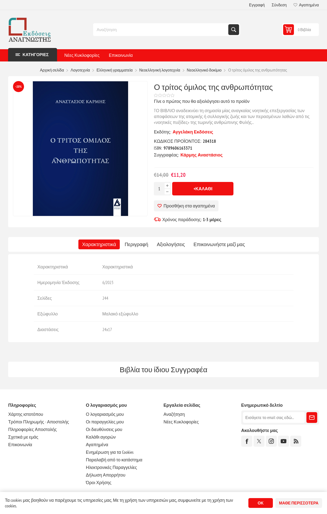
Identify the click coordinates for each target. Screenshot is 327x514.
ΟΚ (261, 503)
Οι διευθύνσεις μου (104, 429)
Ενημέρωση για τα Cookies (109, 452)
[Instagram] (271, 441)
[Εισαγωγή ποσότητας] (159, 188)
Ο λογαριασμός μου (105, 414)
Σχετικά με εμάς (23, 437)
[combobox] (161, 29)
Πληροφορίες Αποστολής (32, 429)
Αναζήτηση (233, 29)
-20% (18, 86)
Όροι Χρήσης (98, 482)
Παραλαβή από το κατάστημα (114, 460)
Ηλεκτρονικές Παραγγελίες (111, 467)
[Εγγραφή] (274, 417)
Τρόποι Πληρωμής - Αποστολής (38, 422)
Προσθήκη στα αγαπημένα (189, 206)
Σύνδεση (279, 4)
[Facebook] (246, 441)
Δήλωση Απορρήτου (105, 475)
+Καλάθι (203, 188)
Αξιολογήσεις (171, 244)
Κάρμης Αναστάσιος (202, 155)
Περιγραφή (136, 244)
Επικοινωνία (121, 55)
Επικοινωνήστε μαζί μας (219, 244)
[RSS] (295, 441)
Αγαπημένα (97, 444)
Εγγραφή (257, 4)
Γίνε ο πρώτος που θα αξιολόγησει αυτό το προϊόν (201, 101)
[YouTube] (283, 441)
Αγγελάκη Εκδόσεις (193, 132)
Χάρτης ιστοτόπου (25, 414)
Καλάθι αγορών (101, 437)
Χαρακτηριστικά (99, 244)
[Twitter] (259, 441)
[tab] (99, 244)
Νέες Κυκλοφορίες (81, 55)
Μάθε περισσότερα (298, 503)
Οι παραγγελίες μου (105, 422)
